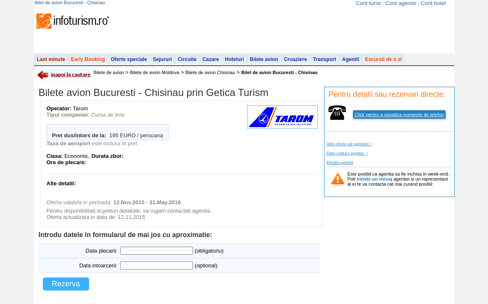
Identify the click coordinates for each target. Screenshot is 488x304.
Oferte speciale (129, 59)
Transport (324, 59)
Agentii (350, 59)
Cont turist (368, 3)
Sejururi (162, 59)
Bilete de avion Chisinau (210, 72)
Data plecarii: (102, 251)
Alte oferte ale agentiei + (349, 143)
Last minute (51, 59)
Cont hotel (433, 3)
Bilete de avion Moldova (154, 72)
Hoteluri (234, 59)
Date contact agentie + (347, 152)
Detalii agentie (340, 162)
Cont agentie (401, 3)
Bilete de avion (109, 72)
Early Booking (88, 59)
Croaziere (295, 59)
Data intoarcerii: (98, 265)
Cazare (211, 59)
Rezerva (66, 284)
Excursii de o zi (383, 59)
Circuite (187, 59)
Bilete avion (264, 59)
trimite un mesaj (374, 178)
